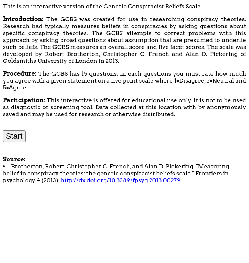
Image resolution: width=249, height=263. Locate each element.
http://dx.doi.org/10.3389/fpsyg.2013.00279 (120, 180)
